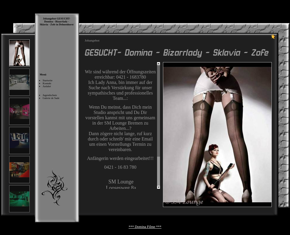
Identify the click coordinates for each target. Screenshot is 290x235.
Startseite (48, 80)
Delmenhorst (66, 24)
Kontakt (47, 83)
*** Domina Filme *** (145, 227)
